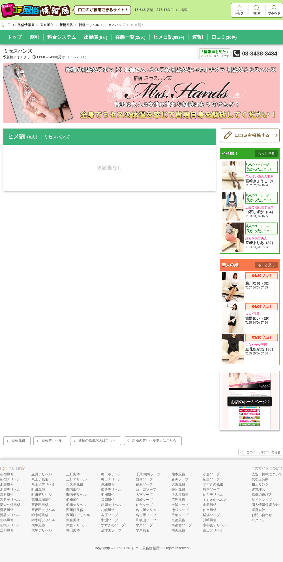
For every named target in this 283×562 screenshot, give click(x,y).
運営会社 (258, 510)
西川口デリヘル (78, 515)
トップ (14, 37)
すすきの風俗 (213, 484)
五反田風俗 (39, 505)
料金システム (61, 37)
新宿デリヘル (10, 479)
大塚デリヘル (41, 530)
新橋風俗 (18, 441)
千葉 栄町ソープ (148, 474)
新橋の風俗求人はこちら (97, 441)
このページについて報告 (261, 452)
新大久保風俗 (10, 505)
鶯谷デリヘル (10, 515)
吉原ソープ (109, 515)
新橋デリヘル (52, 441)
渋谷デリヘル (10, 500)
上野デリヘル (76, 479)
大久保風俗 (74, 484)
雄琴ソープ (144, 479)
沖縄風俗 (108, 484)
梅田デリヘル (111, 479)
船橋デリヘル (76, 505)
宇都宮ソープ (181, 525)
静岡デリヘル (111, 505)
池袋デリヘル (10, 490)
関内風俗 (73, 490)
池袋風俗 (7, 484)
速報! (197, 37)
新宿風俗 (7, 474)
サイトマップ (262, 500)
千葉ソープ (179, 515)
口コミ (224, 37)
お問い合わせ (262, 515)
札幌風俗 (108, 510)
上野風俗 (73, 474)
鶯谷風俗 (7, 510)
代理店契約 (260, 479)
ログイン (258, 520)
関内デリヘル (76, 495)
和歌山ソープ (146, 520)
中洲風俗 (108, 495)
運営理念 (258, 490)
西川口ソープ (146, 490)
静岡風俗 (178, 490)
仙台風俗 (209, 510)
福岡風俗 (108, 500)
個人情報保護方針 (265, 505)
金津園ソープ (111, 530)
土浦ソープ (179, 505)
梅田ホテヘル (111, 474)
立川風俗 (7, 530)
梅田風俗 (73, 530)
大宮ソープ (144, 495)
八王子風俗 (39, 479)
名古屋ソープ (146, 515)
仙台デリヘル (213, 495)
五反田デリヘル (43, 510)
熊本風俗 (178, 474)
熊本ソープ (211, 490)
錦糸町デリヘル (43, 520)
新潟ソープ (179, 479)
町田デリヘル (41, 495)
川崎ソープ (144, 500)
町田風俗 (38, 490)
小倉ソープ (211, 474)
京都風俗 (178, 520)
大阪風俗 (178, 484)
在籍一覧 (130, 37)
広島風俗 (178, 500)
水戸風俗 (142, 530)
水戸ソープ (144, 525)
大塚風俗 (38, 525)
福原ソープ (144, 484)
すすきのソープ (113, 525)
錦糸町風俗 (39, 515)
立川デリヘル (41, 474)
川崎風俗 (209, 520)
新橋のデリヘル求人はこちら (154, 441)
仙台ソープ (144, 505)
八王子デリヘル (43, 484)
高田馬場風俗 (41, 500)
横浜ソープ (211, 515)
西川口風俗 (74, 510)
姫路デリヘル (111, 490)
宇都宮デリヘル (215, 525)
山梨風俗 (209, 505)
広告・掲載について (267, 474)
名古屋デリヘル (148, 510)
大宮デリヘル (76, 525)
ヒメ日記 (168, 37)
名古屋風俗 (179, 495)
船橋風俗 (73, 500)
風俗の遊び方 (262, 495)
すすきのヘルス (215, 500)
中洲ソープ (109, 520)
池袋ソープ (179, 510)
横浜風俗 (178, 530)
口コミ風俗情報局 (145, 548)
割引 (34, 37)
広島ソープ (211, 479)
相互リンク (260, 484)
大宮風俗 (73, 520)
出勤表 (95, 37)
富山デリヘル (213, 530)
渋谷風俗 (7, 495)
